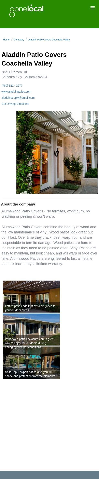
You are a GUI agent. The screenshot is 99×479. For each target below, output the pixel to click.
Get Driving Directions (15, 103)
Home (6, 39)
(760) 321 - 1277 (12, 85)
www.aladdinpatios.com (16, 91)
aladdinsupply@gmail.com (18, 97)
